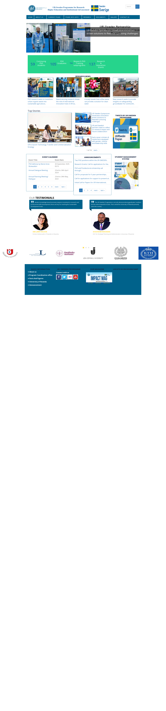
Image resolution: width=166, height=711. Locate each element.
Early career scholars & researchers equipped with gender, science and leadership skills (100, 140)
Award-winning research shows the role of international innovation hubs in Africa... (68, 101)
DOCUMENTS (101, 17)
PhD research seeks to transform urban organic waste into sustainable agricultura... (40, 101)
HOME (30, 17)
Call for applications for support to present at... (92, 178)
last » (63, 187)
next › (96, 150)
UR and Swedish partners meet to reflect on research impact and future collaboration (101, 128)
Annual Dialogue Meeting (38, 170)
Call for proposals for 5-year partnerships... (91, 174)
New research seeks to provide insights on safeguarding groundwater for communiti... (124, 101)
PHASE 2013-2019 (72, 17)
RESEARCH (87, 17)
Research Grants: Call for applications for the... (92, 164)
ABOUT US (39, 17)
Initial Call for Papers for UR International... (91, 182)
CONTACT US (124, 17)
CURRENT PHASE (55, 17)
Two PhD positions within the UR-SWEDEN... (91, 160)
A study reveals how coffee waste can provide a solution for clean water (96, 101)
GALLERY (114, 17)
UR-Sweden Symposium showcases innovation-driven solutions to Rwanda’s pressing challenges (112, 32)
